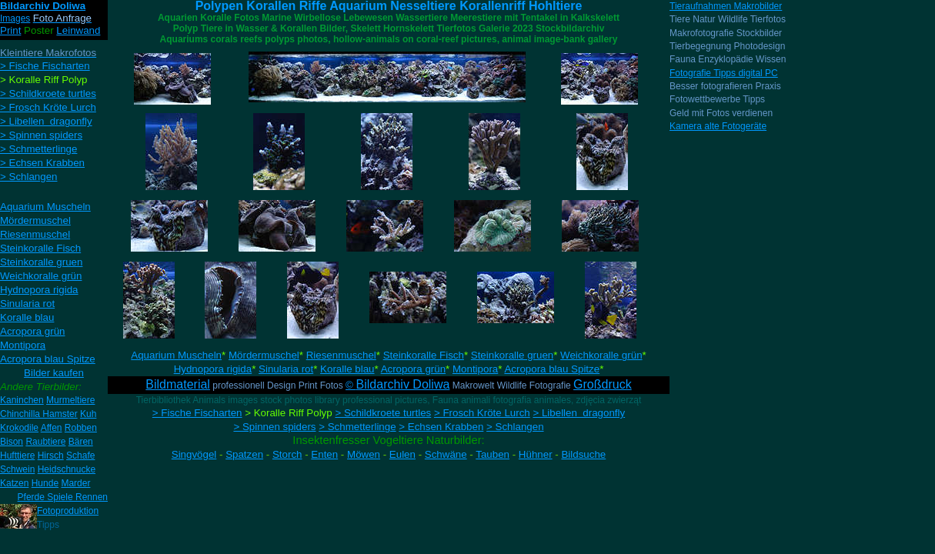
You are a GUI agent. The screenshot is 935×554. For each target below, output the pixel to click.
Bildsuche (583, 454)
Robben (81, 427)
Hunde (45, 483)
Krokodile (19, 427)
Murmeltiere (70, 400)
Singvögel (194, 454)
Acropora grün (413, 369)
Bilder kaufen (54, 373)
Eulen (402, 454)
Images (15, 18)
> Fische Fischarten (197, 413)
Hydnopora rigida (213, 369)
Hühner (536, 454)
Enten (324, 454)
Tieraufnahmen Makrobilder (726, 6)
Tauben (492, 454)
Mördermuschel (264, 355)
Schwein (17, 469)
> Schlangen (514, 426)
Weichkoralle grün (601, 355)
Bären (80, 441)
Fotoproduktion (68, 511)
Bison (11, 441)
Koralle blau (347, 369)
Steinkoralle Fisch (423, 355)
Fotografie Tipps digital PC (724, 73)
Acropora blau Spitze (551, 369)
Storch (287, 454)
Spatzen (244, 454)
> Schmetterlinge (357, 426)
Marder (75, 483)
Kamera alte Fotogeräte (718, 126)
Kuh (88, 414)
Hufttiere (17, 455)
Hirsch (51, 455)
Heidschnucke (66, 469)
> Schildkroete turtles (383, 413)
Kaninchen (22, 400)
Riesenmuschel (341, 355)
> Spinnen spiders (274, 426)
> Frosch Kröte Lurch (482, 413)
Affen (51, 427)
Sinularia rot (286, 369)
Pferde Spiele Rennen (63, 497)
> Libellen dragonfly (579, 413)
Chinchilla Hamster (39, 414)
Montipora (475, 369)
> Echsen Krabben (441, 426)
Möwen (363, 454)
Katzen (14, 483)
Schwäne (446, 454)
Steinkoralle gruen (512, 355)
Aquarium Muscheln (176, 355)
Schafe (80, 455)
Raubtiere (45, 441)
